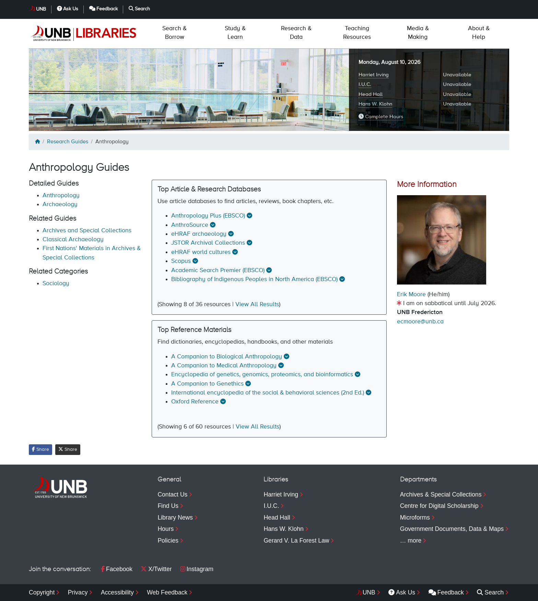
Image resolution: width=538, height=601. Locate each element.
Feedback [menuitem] (446, 592)
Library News (175, 517)
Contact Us (172, 494)
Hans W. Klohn (375, 104)
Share (40, 449)
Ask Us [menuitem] (401, 592)
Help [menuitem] (479, 32)
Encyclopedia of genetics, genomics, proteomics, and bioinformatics (262, 374)
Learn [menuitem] (235, 32)
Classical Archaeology (73, 239)
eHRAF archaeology (198, 234)
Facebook (116, 569)
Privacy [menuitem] (78, 592)
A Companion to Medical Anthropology (224, 366)
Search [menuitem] (490, 592)
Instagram (196, 569)
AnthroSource (189, 225)
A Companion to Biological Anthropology (226, 357)
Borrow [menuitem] (174, 32)
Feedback (103, 8)
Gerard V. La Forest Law (296, 540)
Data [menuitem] (296, 32)
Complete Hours (381, 116)
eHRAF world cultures (201, 252)
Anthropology (61, 195)
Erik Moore (411, 294)
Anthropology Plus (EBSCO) (208, 216)
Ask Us (67, 8)
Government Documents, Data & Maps (452, 528)
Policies (167, 540)
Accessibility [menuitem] (117, 592)
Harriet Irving (374, 74)
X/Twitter (156, 569)
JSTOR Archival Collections (208, 243)
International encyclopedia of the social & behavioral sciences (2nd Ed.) (267, 393)
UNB (41, 9)
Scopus (181, 261)
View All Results (257, 304)
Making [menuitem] (418, 32)
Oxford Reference (195, 402)
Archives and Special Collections (87, 230)
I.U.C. (365, 84)
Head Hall (371, 94)
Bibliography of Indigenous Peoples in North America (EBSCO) (254, 279)
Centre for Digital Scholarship (439, 505)
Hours (165, 528)
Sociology (56, 283)
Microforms (415, 517)
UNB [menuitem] (369, 592)
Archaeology (60, 204)
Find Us (167, 505)
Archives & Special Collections (441, 494)
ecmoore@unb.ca (420, 322)
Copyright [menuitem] (42, 592)
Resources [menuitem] (357, 32)
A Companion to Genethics (207, 384)
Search (139, 8)
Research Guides (67, 142)
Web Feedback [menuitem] (167, 592)
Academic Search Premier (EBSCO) (218, 270)
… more (411, 540)
